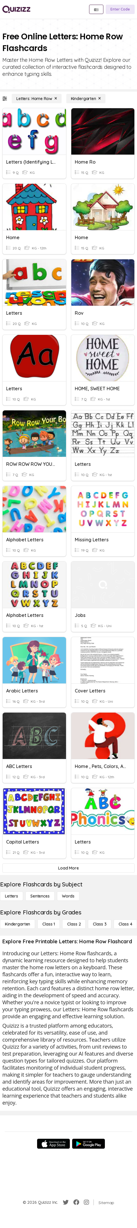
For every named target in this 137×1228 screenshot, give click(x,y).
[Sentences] (40, 896)
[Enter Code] (120, 9)
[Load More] (68, 868)
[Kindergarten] (85, 98)
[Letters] (11, 896)
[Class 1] (48, 924)
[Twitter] (66, 1202)
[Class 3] (99, 924)
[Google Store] (88, 1144)
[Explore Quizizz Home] (16, 9)
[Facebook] (76, 1202)
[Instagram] (86, 1202)
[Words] (68, 896)
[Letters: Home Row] (37, 98)
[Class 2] (74, 924)
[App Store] (53, 1144)
